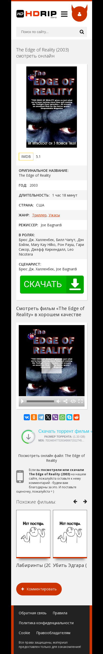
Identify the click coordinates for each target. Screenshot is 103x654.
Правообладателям (53, 632)
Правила (60, 612)
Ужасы (54, 215)
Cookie (24, 632)
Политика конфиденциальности (46, 622)
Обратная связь (33, 612)
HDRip (34, 14)
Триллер (39, 215)
